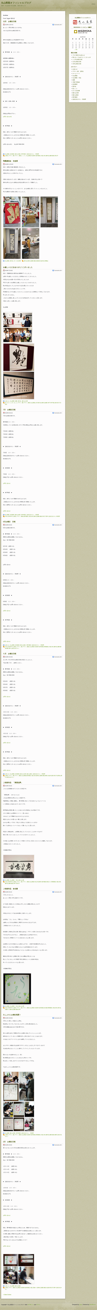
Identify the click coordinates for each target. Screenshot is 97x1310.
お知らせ (7, 401)
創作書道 (38, 155)
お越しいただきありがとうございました (17, 267)
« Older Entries (7, 1294)
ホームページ (76, 73)
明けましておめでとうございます (81, 57)
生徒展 (48, 1287)
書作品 (47, 155)
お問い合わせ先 (7, 116)
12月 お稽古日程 (9, 21)
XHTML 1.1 (31, 1304)
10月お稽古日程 (76, 64)
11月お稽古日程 (76, 61)
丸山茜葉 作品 (14, 880)
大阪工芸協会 (76, 82)
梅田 (7, 648)
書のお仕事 (25, 401)
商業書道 (46, 646)
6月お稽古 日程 (9, 522)
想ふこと (74, 88)
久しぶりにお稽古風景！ (12, 1015)
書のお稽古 (18, 154)
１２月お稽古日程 (77, 59)
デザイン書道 (17, 155)
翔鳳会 (46, 260)
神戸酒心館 (53, 402)
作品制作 (33, 155)
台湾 (36, 402)
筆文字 (56, 155)
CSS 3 (38, 1304)
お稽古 (6, 155)
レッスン (24, 155)
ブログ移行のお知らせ (78, 55)
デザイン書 (11, 155)
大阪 (42, 155)
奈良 (44, 155)
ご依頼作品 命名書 (10, 889)
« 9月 (76, 49)
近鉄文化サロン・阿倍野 (33, 154)
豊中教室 (23, 154)
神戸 (49, 402)
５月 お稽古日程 (9, 654)
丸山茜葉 (7, 154)
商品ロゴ (49, 881)
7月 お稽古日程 (9, 410)
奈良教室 (12, 154)
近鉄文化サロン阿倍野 (54, 516)
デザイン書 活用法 (78, 71)
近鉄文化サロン (15, 648)
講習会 (59, 775)
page (80, 1304)
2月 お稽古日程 (9, 1142)
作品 (35, 881)
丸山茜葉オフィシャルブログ (16, 3)
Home (93, 4)
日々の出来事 (17, 260)
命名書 (45, 1007)
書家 (51, 155)
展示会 (11, 260)
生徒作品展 (50, 775)
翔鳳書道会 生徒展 (10, 161)
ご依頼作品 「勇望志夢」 (13, 782)
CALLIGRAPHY (9, 516)
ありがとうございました (11, 402)
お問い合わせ (6, 483)
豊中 (47, 516)
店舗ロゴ (7, 1009)
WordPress (93, 1304)
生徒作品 (42, 260)
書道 (53, 155)
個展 (16, 401)
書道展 (38, 260)
